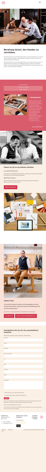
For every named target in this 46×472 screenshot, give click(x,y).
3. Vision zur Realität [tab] (23, 90)
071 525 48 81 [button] (9, 316)
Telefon (23, 376)
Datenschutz (10, 429)
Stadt (23, 366)
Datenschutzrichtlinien (15, 396)
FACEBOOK (34, 415)
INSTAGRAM (34, 417)
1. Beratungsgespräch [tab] (23, 85)
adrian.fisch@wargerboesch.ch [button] (26, 316)
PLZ (23, 360)
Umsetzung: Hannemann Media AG (29, 429)
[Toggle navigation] (39, 2)
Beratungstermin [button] (37, 127)
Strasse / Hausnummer (23, 355)
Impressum (4, 429)
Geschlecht (23, 350)
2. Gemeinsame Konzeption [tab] (23, 87)
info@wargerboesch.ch (8, 423)
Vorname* (23, 344)
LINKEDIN (35, 418)
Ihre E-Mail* (23, 371)
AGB (2, 431)
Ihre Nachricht (23, 385)
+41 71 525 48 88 (6, 421)
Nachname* (23, 339)
